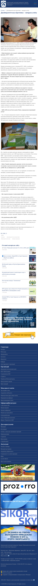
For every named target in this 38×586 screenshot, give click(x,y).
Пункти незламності (7, 572)
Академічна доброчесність (7, 451)
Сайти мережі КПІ (5, 405)
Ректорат (3, 349)
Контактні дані (4, 550)
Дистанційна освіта (5, 390)
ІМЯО (2, 235)
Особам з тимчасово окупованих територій (11, 431)
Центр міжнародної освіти (7, 400)
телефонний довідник (14, 560)
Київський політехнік (5, 238)
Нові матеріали (7, 552)
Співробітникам (4, 441)
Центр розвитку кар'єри (6, 381)
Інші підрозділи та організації (8, 364)
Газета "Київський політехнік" (8, 417)
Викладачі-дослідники (6, 449)
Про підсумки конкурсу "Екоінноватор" (11, 280)
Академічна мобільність (6, 393)
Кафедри (3, 361)
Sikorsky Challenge (5, 446)
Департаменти (4, 354)
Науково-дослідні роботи (7, 412)
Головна (3, 10)
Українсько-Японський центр (8, 379)
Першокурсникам (5, 434)
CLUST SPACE (4, 458)
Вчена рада (3, 351)
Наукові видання (5, 407)
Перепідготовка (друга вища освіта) (9, 395)
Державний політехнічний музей (8, 369)
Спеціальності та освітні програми (9, 453)
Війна (2, 456)
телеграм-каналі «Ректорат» (24, 574)
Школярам (3, 426)
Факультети (3, 359)
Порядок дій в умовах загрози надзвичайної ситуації (14, 571)
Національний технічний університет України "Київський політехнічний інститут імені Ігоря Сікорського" (18, 4)
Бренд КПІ (23, 550)
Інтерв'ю (3, 237)
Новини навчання (16, 238)
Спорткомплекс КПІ (5, 374)
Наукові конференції (5, 410)
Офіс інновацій (4, 384)
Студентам (3, 436)
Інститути (3, 356)
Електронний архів (5, 415)
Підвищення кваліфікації (7, 398)
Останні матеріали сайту (10, 245)
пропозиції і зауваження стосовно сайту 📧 (24, 580)
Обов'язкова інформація (14, 550)
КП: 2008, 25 (4, 233)
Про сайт (29, 550)
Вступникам (4, 429)
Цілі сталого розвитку (6, 461)
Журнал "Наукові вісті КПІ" (7, 420)
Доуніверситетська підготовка (13, 237)
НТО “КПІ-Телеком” (5, 371)
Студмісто (3, 376)
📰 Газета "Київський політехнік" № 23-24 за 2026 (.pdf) (15, 247)
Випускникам (4, 439)
